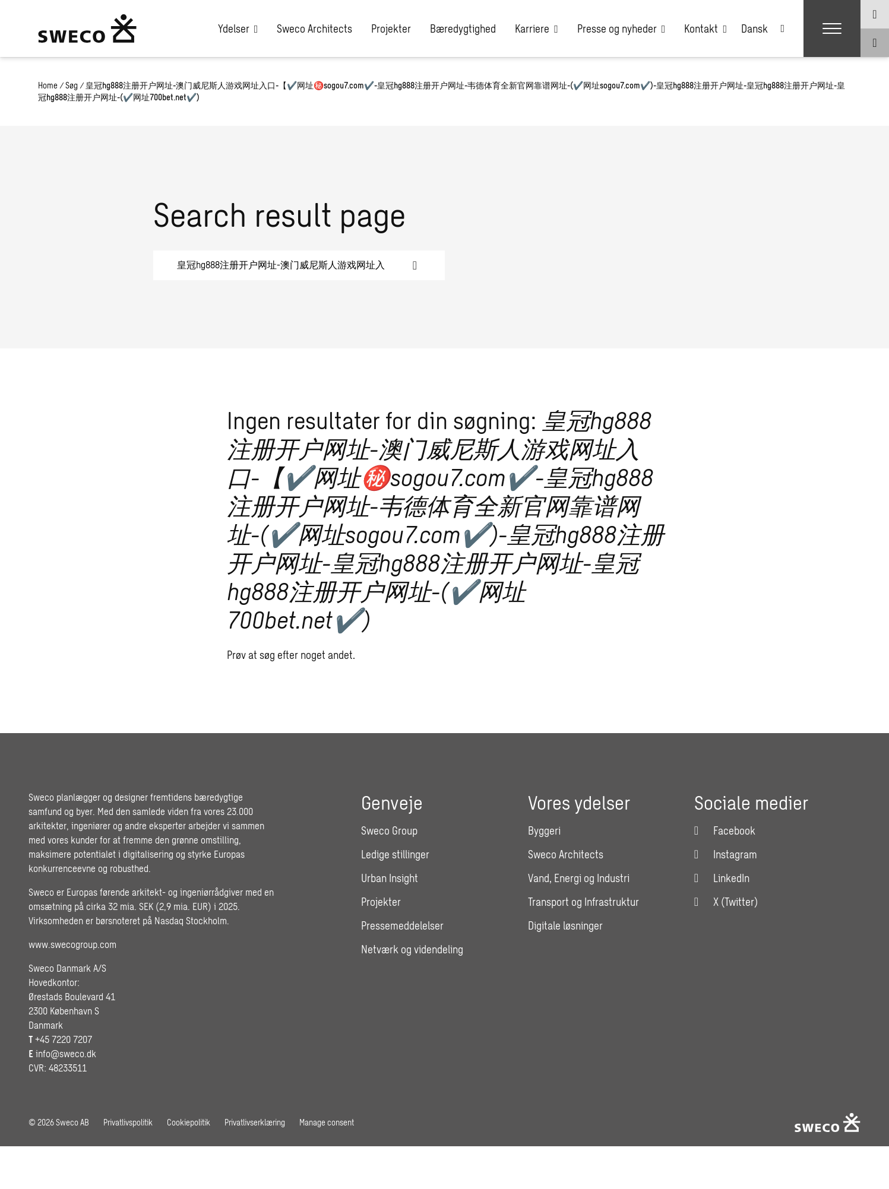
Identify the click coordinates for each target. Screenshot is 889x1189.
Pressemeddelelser (402, 925)
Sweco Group (389, 830)
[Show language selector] (874, 14)
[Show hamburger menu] (831, 28)
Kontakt (705, 28)
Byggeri (544, 830)
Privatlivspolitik (128, 1122)
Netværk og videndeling (412, 949)
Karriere (536, 28)
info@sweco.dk (66, 1053)
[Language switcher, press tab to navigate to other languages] (762, 28)
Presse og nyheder (621, 28)
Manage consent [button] (326, 1122)
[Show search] (874, 42)
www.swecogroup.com (72, 944)
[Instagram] (725, 854)
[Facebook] (724, 830)
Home (48, 85)
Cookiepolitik (188, 1122)
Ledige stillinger (395, 854)
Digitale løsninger (565, 925)
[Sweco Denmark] (87, 28)
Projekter (391, 28)
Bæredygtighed (463, 28)
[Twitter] (726, 902)
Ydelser (238, 28)
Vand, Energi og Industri (578, 877)
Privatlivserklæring (254, 1122)
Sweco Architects (314, 28)
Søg (71, 85)
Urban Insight (389, 877)
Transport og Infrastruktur (583, 901)
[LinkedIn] (721, 878)
